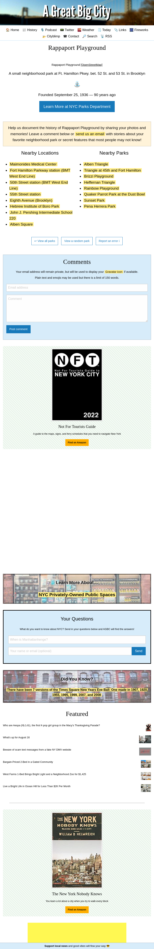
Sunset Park (94, 200)
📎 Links (120, 30)
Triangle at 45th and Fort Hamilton (112, 170)
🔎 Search (89, 36)
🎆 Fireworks (139, 30)
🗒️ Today (104, 30)
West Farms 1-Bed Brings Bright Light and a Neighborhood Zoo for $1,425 (44, 774)
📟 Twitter (67, 30)
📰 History (29, 30)
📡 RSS (106, 36)
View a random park (77, 241)
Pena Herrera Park (99, 206)
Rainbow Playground (101, 188)
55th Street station (25, 194)
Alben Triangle (96, 164)
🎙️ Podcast (48, 30)
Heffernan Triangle (99, 182)
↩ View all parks (44, 241)
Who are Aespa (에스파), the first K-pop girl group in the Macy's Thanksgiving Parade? (51, 725)
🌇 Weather (85, 30)
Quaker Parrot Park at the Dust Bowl (114, 194)
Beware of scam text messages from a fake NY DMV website (37, 749)
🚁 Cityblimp (51, 36)
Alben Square (21, 224)
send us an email (90, 134)
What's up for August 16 (16, 737)
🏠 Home (12, 30)
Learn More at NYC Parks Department (76, 106)
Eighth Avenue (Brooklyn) (31, 200)
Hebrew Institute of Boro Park (34, 206)
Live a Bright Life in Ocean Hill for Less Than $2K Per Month (36, 786)
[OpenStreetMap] (91, 64)
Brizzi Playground (98, 176)
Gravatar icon (113, 271)
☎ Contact (71, 36)
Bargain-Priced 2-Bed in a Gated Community (28, 761)
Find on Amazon (77, 442)
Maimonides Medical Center (33, 164)
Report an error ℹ (109, 241)
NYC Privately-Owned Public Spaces (77, 594)
